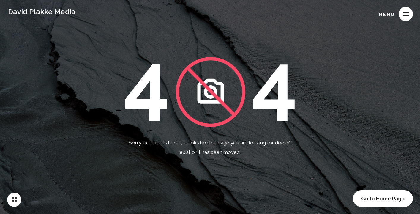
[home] (42, 13)
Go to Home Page (383, 199)
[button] (393, 14)
